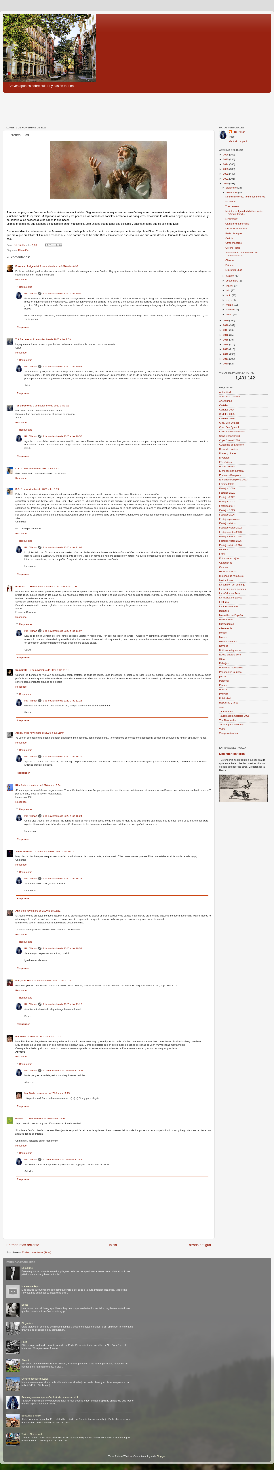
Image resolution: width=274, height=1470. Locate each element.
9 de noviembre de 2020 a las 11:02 (62, 547)
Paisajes (224, 663)
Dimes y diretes (227, 453)
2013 (226, 349)
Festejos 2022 (227, 497)
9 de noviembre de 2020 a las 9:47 (40, 468)
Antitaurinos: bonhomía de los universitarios (241, 254)
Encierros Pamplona (230, 475)
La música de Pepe (229, 593)
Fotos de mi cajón (229, 558)
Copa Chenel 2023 (229, 436)
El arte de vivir (227, 466)
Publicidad (225, 698)
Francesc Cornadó (26, 586)
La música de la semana (232, 589)
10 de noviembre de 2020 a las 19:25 (49, 1093)
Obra (222, 659)
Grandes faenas (228, 571)
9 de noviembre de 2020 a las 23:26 (62, 1004)
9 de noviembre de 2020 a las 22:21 (51, 980)
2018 (226, 325)
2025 (226, 159)
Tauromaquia (226, 711)
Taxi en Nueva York (32, 1434)
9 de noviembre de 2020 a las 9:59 (40, 489)
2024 (226, 164)
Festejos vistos (227, 523)
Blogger (161, 1456)
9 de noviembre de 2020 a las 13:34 (40, 785)
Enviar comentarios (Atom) (36, 1252)
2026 (226, 154)
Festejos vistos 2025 (230, 540)
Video (222, 729)
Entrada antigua (199, 1245)
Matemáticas (226, 619)
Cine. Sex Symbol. (229, 427)
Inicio (113, 1245)
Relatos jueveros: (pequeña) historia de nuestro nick (49, 1397)
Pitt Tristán (30, 293)
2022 (226, 173)
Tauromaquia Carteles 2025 (234, 715)
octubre (230, 276)
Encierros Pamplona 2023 (233, 479)
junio (229, 295)
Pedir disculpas (233, 233)
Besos (24, 1304)
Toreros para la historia (231, 724)
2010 (226, 363)
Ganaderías (225, 562)
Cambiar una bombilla (237, 223)
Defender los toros (232, 753)
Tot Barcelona (23, 339)
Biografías (27, 1323)
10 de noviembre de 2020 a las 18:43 (44, 1118)
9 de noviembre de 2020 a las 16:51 (40, 910)
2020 (226, 183)
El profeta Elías (233, 270)
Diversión (23, 250)
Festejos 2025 (227, 510)
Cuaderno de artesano (231, 444)
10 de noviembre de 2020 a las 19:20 (63, 1159)
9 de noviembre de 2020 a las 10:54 (62, 366)
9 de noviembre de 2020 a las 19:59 (62, 948)
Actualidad (225, 392)
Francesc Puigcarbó (27, 266)
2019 (226, 320)
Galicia (229, 238)
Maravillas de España (231, 615)
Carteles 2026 (227, 418)
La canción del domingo (232, 584)
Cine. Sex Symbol (229, 422)
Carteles (223, 405)
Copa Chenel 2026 (229, 440)
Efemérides (225, 462)
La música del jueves (230, 597)
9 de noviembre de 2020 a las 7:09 (52, 339)
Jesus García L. (24, 851)
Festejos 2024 (227, 506)
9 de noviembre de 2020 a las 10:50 (62, 293)
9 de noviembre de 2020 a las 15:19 (54, 851)
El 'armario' (231, 219)
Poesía (223, 689)
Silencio (25, 1360)
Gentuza (224, 567)
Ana (17, 910)
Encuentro (27, 1267)
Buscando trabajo (31, 1415)
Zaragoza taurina (228, 733)
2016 (226, 335)
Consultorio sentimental (232, 431)
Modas (223, 632)
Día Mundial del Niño (236, 228)
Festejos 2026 (227, 514)
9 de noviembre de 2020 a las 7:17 (52, 405)
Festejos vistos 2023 (230, 532)
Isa (17, 1036)
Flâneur (229, 265)
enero (229, 314)
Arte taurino (225, 401)
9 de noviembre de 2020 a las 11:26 (62, 700)
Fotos (222, 554)
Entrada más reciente (22, 1245)
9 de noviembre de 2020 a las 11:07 (62, 631)
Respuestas (25, 287)
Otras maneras (233, 242)
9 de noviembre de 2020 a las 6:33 (59, 266)
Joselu (19, 732)
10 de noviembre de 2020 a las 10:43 (40, 1036)
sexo (221, 707)
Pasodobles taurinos (230, 672)
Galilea (19, 1118)
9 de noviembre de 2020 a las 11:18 (49, 670)
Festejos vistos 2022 (230, 527)
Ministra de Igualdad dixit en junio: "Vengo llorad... (244, 212)
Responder (21, 279)
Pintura (223, 685)
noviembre (232, 192)
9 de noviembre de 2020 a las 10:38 (57, 586)
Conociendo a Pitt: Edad (34, 1378)
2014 (226, 344)
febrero (230, 309)
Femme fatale (226, 484)
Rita (17, 785)
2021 (226, 178)
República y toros (228, 702)
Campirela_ (22, 670)
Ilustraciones (226, 580)
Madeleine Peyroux (32, 1286)
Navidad (223, 645)
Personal (224, 680)
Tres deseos (232, 206)
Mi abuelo (230, 201)
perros (222, 676)
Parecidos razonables (231, 667)
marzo (229, 304)
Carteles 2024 (227, 409)
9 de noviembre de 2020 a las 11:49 (44, 732)
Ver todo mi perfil (238, 141)
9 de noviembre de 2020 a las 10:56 (62, 436)
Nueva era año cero (230, 654)
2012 (226, 354)
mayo (229, 300)
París (24, 1341)
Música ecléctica (228, 641)
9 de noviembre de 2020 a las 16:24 (62, 816)
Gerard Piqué (232, 247)
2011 (226, 358)
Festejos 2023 (227, 501)
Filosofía (224, 549)
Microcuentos (226, 624)
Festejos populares (229, 519)
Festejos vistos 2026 (230, 545)
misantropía (225, 628)
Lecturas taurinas (228, 606)
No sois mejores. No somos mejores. (245, 196)
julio (228, 290)
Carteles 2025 (227, 414)
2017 (226, 330)
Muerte (223, 637)
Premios (223, 694)
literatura (224, 610)
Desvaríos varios (228, 449)
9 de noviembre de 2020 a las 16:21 (62, 756)
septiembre (232, 280)
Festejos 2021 (227, 492)
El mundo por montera (231, 470)
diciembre (231, 187)
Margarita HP (23, 980)
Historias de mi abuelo (231, 576)
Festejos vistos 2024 (230, 536)
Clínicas (229, 260)
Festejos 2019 (227, 488)
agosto (230, 285)
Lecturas (224, 602)
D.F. (17, 468)
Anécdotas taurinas (229, 396)
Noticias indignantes (230, 650)
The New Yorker (228, 720)
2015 (226, 339)
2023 (226, 169)
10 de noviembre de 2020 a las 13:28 (63, 1070)
